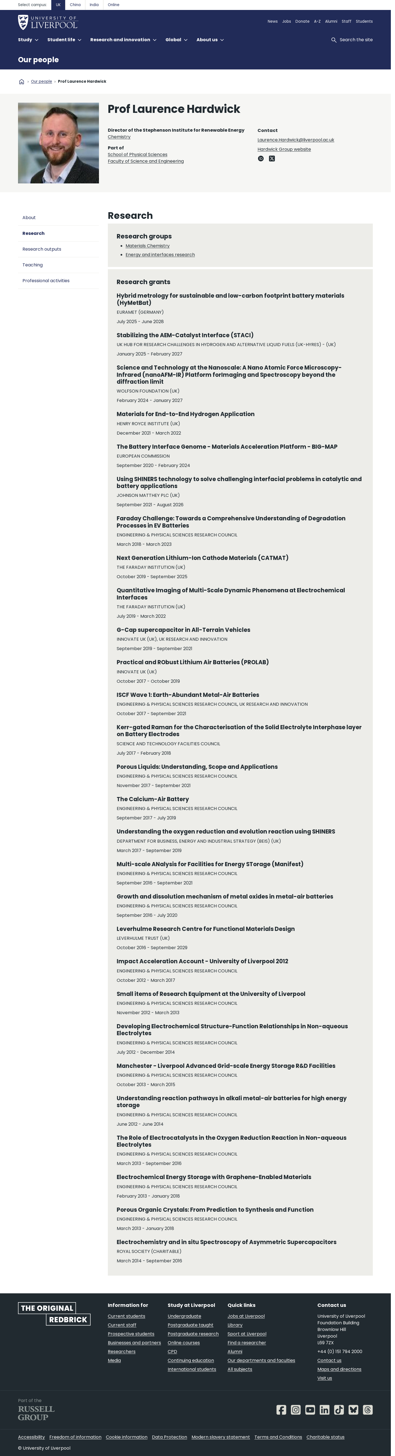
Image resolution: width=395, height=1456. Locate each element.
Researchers (122, 1351)
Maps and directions (339, 1369)
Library (235, 1325)
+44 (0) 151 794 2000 (339, 1351)
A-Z (317, 21)
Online (113, 4)
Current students (126, 1316)
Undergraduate (184, 1316)
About (29, 217)
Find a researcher (247, 1343)
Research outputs (41, 249)
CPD (172, 1351)
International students (192, 1369)
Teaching (32, 265)
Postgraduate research (193, 1334)
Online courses (184, 1343)
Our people (38, 60)
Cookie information (126, 1437)
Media (114, 1360)
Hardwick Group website (284, 149)
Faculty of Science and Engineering (146, 161)
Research (33, 233)
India (94, 4)
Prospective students (131, 1334)
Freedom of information (75, 1437)
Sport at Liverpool (247, 1334)
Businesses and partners (134, 1343)
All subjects (240, 1369)
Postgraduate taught (190, 1325)
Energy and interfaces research (160, 254)
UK (58, 4)
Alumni (331, 21)
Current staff (122, 1325)
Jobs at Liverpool (246, 1316)
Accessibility (31, 1437)
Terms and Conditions (278, 1437)
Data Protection (169, 1437)
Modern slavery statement (221, 1437)
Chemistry (119, 137)
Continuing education (191, 1360)
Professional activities (46, 280)
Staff (346, 21)
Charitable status (326, 1437)
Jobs (286, 21)
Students (364, 21)
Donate (302, 21)
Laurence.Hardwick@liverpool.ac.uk (296, 140)
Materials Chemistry (148, 246)
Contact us (329, 1360)
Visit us (324, 1378)
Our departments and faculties (261, 1360)
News (273, 21)
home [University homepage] (21, 81)
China (75, 4)
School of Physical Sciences (137, 154)
